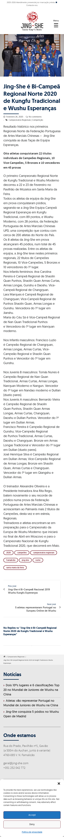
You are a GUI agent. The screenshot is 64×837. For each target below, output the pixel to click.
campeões (22, 552)
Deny (32, 824)
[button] (59, 783)
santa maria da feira (15, 567)
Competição (37, 120)
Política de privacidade (32, 832)
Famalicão (10, 560)
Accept (32, 815)
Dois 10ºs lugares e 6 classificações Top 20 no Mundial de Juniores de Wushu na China (31, 689)
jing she (25, 560)
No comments (35, 116)
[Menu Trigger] (56, 23)
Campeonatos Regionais (20, 120)
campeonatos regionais (43, 552)
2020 (8, 552)
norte (37, 560)
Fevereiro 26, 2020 (14, 116)
